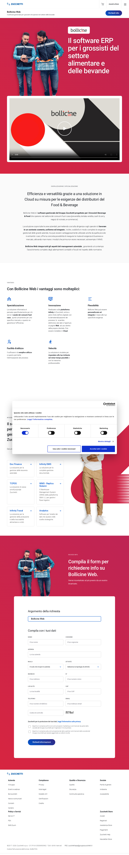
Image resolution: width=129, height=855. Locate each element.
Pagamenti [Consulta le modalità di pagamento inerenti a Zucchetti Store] (104, 830)
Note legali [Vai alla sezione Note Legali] (42, 789)
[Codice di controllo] (45, 713)
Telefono (31, 698)
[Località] (45, 691)
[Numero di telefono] (45, 704)
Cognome (69, 637)
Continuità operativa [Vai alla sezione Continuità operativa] (76, 794)
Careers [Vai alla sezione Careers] (11, 808)
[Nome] (45, 642)
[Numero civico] (83, 679)
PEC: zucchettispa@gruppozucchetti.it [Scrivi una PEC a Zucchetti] (78, 846)
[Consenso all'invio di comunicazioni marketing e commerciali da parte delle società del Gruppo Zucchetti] (29, 726)
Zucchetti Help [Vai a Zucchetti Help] (105, 834)
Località (31, 686)
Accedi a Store (114, 4)
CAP (67, 686)
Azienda (31, 649)
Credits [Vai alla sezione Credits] (41, 803)
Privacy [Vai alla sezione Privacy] (41, 785)
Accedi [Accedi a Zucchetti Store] (102, 816)
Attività (69, 662)
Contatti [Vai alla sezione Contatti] (11, 803)
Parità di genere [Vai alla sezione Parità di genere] (105, 785)
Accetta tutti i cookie (98, 449)
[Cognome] (83, 642)
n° (66, 674)
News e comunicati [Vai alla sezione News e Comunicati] (15, 799)
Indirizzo (31, 674)
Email (68, 698)
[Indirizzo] (45, 679)
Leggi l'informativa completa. (40, 419)
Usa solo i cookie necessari (64, 449)
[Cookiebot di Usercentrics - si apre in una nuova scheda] (105, 404)
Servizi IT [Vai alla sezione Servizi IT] (11, 816)
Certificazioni (43, 799)
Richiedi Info (113, 13)
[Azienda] (64, 654)
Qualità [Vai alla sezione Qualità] (71, 785)
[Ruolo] (45, 667)
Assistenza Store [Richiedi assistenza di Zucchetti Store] (106, 825)
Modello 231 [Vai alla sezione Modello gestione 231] (43, 794)
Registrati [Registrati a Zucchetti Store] (103, 821)
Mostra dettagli (104, 441)
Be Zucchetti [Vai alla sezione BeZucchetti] (12, 794)
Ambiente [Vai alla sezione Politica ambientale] (103, 789)
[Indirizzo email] (83, 704)
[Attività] (83, 667)
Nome (30, 637)
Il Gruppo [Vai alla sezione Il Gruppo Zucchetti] (11, 785)
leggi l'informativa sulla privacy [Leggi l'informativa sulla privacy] (69, 721)
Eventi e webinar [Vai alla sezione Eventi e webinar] (14, 789)
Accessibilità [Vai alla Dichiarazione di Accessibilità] (104, 794)
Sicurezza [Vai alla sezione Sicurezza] (72, 789)
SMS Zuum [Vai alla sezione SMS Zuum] (12, 825)
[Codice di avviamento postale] (83, 691)
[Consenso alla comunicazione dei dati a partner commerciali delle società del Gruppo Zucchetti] (29, 732)
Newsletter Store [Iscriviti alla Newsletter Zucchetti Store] (106, 839)
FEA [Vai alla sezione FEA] (9, 821)
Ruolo (30, 662)
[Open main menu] (125, 4)
